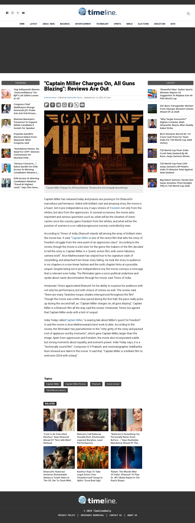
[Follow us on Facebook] (7, 13)
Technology (102, 24)
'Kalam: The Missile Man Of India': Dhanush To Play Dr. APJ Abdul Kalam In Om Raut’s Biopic (125, 476)
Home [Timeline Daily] (22, 24)
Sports (117, 24)
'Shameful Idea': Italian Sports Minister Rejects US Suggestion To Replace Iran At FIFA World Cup (176, 94)
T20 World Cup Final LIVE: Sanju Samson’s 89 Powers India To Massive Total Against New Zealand (176, 168)
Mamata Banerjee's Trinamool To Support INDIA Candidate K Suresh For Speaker (25, 124)
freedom (115, 208)
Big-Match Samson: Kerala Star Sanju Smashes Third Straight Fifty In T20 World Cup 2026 (176, 182)
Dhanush (96, 384)
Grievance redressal (92, 515)
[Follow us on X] (17, 13)
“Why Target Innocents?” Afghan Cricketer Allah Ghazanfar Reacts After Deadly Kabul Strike (176, 124)
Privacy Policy (66, 515)
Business (65, 24)
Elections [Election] (143, 24)
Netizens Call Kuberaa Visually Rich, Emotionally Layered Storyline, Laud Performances (91, 438)
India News (49, 24)
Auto (172, 24)
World (129, 24)
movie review (113, 384)
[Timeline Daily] (97, 499)
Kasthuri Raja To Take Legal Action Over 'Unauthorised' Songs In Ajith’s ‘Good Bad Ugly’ (90, 476)
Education (159, 24)
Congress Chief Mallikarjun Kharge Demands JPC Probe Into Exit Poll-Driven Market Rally (24, 109)
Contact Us (116, 515)
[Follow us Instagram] (12, 13)
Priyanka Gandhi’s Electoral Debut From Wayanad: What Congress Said (25, 138)
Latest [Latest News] (33, 24)
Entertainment (83, 24)
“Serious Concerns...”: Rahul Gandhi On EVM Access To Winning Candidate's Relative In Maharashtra (26, 168)
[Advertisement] (97, 50)
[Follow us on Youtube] (23, 13)
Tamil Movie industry (56, 390)
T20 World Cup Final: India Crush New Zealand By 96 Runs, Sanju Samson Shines (175, 153)
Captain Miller (80, 238)
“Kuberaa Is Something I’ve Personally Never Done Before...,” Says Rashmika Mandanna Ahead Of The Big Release (125, 439)
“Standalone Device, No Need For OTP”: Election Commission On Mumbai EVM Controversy (26, 153)
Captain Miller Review (75, 384)
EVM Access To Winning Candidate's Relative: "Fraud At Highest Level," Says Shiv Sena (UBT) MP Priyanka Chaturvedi (26, 183)
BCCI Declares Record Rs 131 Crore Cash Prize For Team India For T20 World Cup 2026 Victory (176, 138)
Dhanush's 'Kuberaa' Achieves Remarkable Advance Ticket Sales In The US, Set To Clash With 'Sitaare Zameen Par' (57, 476)
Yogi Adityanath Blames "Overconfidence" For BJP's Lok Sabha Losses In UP (26, 94)
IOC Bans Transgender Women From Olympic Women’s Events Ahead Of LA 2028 (176, 108)
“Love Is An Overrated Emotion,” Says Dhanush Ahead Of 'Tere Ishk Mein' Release (57, 438)
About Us (132, 515)
